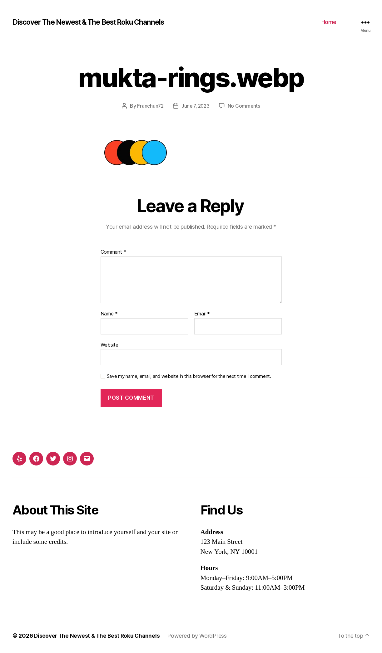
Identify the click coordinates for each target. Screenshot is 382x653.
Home (328, 22)
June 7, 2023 (196, 106)
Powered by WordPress (201, 635)
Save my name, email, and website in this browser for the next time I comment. (189, 376)
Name (109, 314)
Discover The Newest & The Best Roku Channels (94, 22)
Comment (114, 252)
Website (109, 344)
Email (202, 314)
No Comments (245, 106)
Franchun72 (149, 106)
